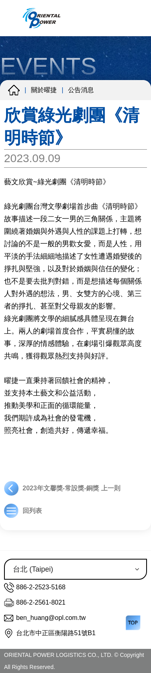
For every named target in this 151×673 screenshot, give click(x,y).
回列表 (23, 511)
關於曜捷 (44, 89)
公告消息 (81, 89)
